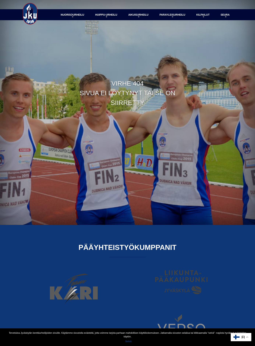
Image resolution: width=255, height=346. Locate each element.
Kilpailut (203, 15)
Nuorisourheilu (72, 15)
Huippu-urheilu (106, 15)
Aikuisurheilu (138, 15)
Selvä (128, 341)
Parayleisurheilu (172, 15)
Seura (225, 15)
